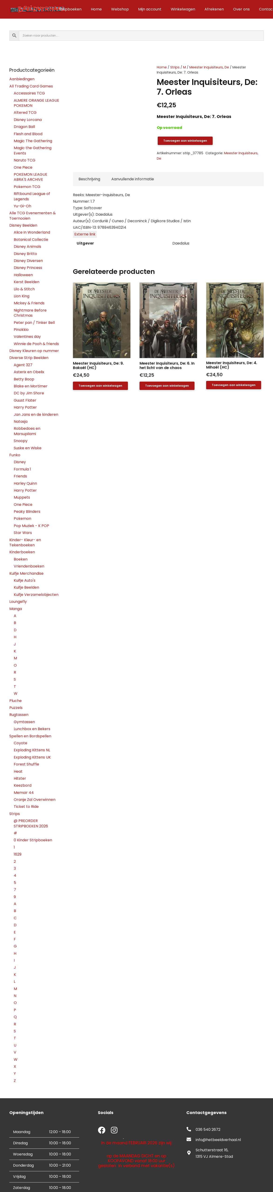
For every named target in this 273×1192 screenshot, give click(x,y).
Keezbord (22, 785)
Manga (15, 608)
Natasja (20, 421)
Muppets (22, 497)
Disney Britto (25, 253)
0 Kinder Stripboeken (33, 840)
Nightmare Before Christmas (30, 313)
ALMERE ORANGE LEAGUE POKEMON (36, 103)
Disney (20, 462)
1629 (17, 854)
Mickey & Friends (29, 303)
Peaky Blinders (27, 511)
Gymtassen (24, 722)
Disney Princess (28, 267)
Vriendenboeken (29, 566)
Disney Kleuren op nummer (34, 350)
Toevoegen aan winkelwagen (185, 141)
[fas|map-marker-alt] (191, 1153)
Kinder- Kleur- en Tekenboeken (25, 542)
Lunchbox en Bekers (32, 729)
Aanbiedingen (21, 79)
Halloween (23, 275)
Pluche (15, 700)
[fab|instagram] (114, 1130)
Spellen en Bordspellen (30, 736)
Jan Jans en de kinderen (36, 414)
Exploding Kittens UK (32, 757)
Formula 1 (22, 469)
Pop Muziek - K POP (31, 525)
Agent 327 (23, 365)
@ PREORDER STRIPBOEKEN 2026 (31, 823)
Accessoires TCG (29, 93)
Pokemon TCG (27, 186)
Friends (20, 476)
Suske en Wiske (27, 448)
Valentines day (27, 336)
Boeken (20, 559)
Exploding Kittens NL (32, 750)
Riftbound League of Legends (32, 196)
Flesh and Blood (28, 134)
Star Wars (23, 532)
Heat (18, 771)
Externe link (85, 234)
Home (162, 67)
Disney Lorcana (28, 119)
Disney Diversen (28, 260)
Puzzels (16, 707)
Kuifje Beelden (26, 587)
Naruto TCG (24, 160)
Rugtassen (18, 714)
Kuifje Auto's (24, 580)
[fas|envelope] (191, 1140)
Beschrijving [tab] (89, 179)
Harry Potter (25, 407)
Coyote (20, 743)
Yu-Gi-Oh (22, 206)
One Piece (23, 167)
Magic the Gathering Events (32, 150)
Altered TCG (25, 112)
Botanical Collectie (31, 239)
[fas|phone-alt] (191, 1129)
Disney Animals (27, 246)
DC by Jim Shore (29, 393)
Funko (14, 455)
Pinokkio (21, 329)
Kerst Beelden (26, 282)
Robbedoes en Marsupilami (27, 431)
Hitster (20, 778)
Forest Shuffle (26, 764)
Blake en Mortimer (31, 386)
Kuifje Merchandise (26, 573)
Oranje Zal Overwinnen (34, 799)
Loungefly (18, 601)
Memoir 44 (24, 792)
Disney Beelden (23, 225)
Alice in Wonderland (32, 232)
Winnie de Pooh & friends (36, 343)
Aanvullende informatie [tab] (132, 179)
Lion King (21, 296)
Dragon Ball (24, 126)
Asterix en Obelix (29, 372)
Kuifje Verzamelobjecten (36, 594)
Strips (175, 67)
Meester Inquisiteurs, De (209, 67)
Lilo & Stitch (24, 289)
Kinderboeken (22, 552)
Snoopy (20, 440)
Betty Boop (24, 379)
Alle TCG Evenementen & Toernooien (32, 215)
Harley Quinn (25, 483)
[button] (100, 386)
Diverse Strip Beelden (28, 357)
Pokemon (22, 518)
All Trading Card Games (31, 86)
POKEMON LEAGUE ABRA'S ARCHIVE (30, 177)
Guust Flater (25, 400)
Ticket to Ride (26, 806)
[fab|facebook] (101, 1130)
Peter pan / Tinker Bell (34, 322)
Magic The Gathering (33, 141)
